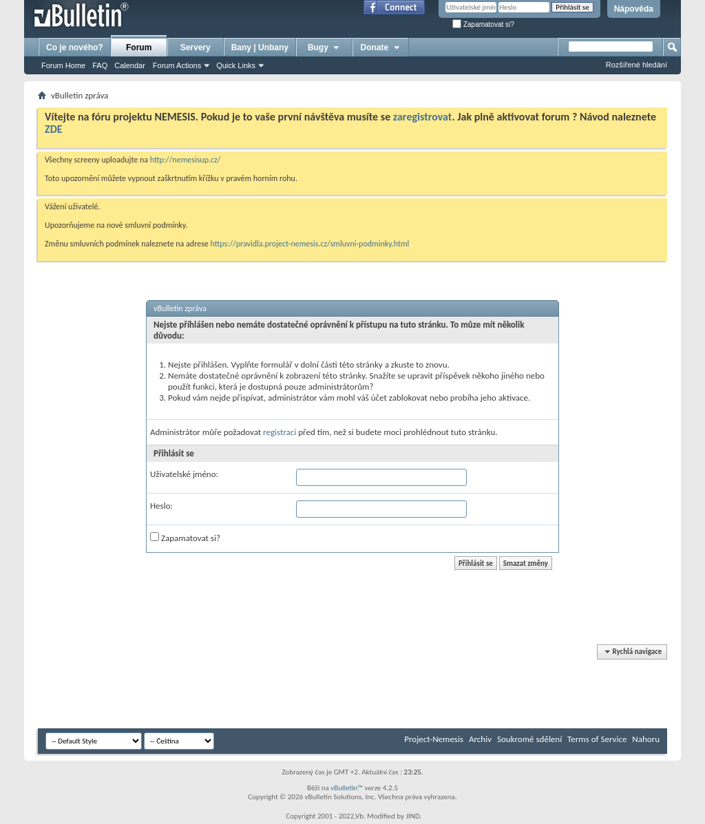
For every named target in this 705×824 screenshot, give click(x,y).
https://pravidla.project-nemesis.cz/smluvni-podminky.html (310, 244)
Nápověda (633, 9)
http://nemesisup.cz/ (185, 160)
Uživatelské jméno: (184, 474)
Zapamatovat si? (483, 24)
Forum (138, 47)
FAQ (99, 65)
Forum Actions (177, 65)
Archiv (480, 739)
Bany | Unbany (259, 47)
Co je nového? (74, 47)
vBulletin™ (346, 787)
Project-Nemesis (433, 739)
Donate (381, 47)
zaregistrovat (422, 116)
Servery (195, 47)
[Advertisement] (288, 687)
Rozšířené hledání (636, 65)
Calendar (129, 65)
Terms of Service (597, 739)
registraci (279, 432)
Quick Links (235, 65)
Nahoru (646, 739)
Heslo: (161, 505)
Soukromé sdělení (529, 739)
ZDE (54, 129)
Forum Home (63, 65)
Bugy (324, 47)
